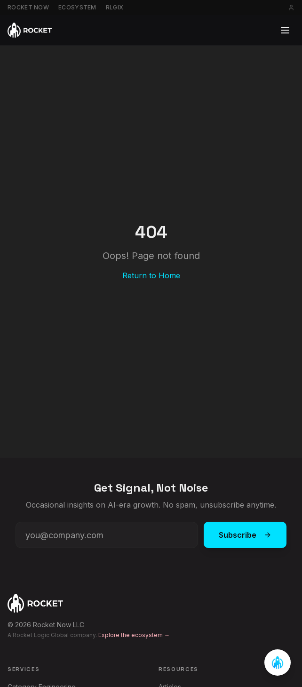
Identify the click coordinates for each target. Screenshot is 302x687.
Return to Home (151, 275)
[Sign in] (291, 7)
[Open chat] (277, 662)
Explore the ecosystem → (134, 635)
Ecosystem (77, 7)
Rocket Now (28, 7)
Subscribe (245, 535)
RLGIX (115, 7)
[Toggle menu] (285, 30)
